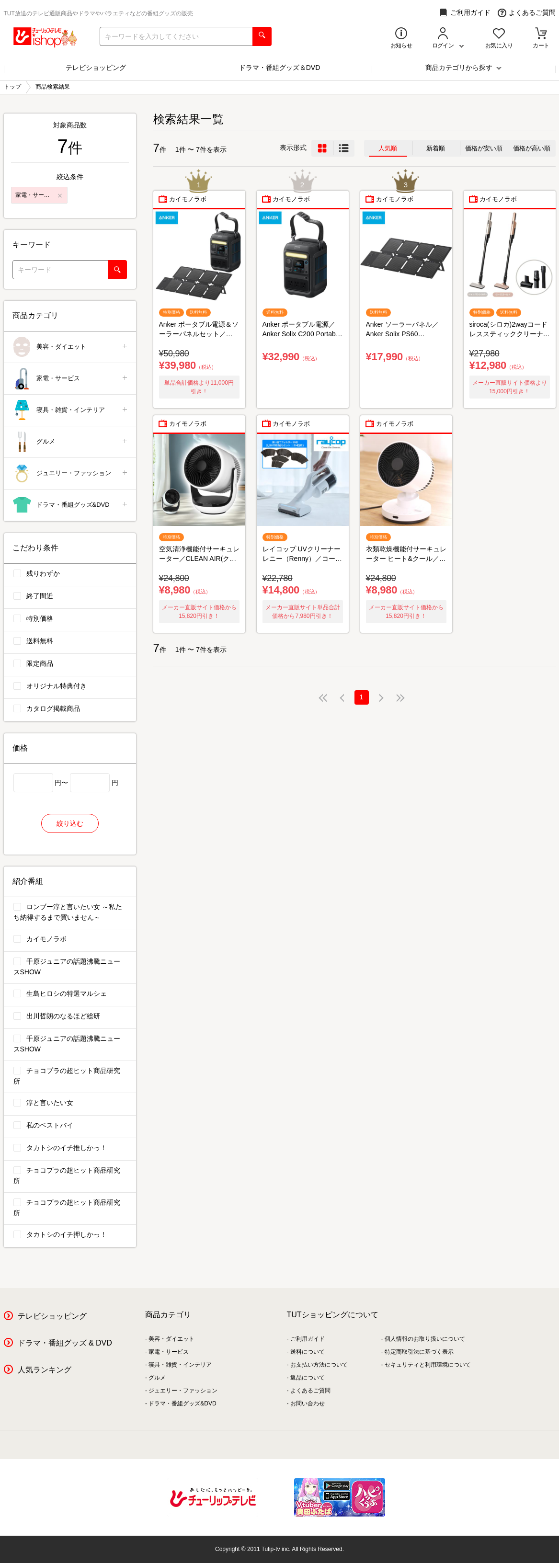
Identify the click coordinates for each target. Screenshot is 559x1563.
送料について (307, 1351)
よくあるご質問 (527, 12)
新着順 (435, 148)
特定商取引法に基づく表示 (419, 1351)
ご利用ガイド (465, 12)
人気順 (387, 148)
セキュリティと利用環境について (428, 1364)
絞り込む (70, 823)
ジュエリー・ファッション (70, 473)
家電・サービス (70, 378)
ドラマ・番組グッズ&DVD (70, 505)
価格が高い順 (531, 148)
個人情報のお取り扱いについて (425, 1338)
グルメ (70, 442)
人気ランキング (44, 1370)
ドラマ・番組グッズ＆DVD (279, 67)
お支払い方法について (319, 1364)
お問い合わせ (307, 1403)
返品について (307, 1377)
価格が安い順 (483, 148)
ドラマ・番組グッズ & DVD (65, 1343)
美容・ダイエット (70, 347)
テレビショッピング (96, 67)
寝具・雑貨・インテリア (70, 410)
